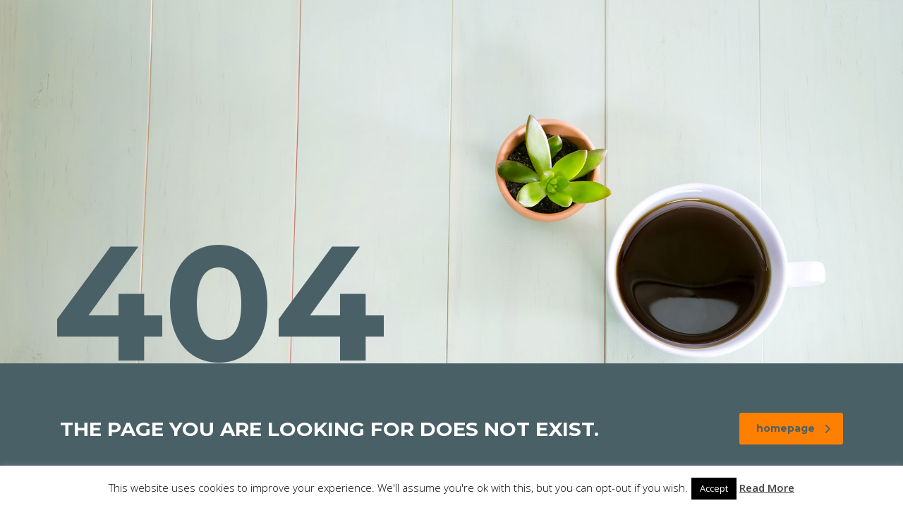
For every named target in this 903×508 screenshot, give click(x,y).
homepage (793, 428)
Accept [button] (714, 488)
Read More (766, 487)
